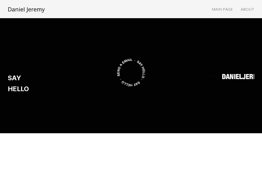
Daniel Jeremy (26, 9)
